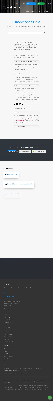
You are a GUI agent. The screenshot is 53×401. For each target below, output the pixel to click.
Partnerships (7, 327)
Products (18, 11)
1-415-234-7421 (20, 3)
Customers (7, 349)
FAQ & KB (6, 339)
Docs (38, 11)
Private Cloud (7, 322)
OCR (24, 370)
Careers (6, 358)
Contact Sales (31, 4)
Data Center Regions (9, 356)
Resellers (6, 324)
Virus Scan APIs (11, 174)
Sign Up (41, 4)
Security (6, 353)
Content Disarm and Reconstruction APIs (19, 184)
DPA (7, 385)
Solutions (26, 11)
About (5, 351)
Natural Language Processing (11, 370)
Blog (5, 361)
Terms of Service (7, 380)
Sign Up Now (13, 151)
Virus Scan (6, 368)
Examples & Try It (8, 341)
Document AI (39, 368)
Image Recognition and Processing (12, 373)
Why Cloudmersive (8, 320)
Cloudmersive (13, 7)
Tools (43, 11)
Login (47, 3)
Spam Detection (30, 373)
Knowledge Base (26, 22)
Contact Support (8, 334)
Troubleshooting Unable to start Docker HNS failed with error (26, 45)
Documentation (8, 336)
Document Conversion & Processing (23, 368)
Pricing (32, 11)
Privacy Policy (7, 382)
